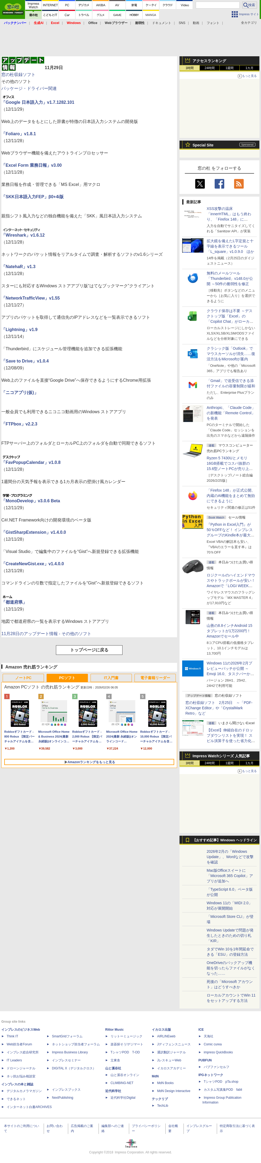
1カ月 (250, 68)
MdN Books (165, 1083)
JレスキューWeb (169, 1060)
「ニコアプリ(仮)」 (19, 392)
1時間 (190, 68)
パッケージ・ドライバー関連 (29, 88)
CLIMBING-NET (122, 1083)
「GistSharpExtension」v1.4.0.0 (33, 532)
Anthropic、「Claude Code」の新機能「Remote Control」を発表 (231, 412)
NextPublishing (62, 1098)
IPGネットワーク (210, 1075)
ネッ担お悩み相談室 (21, 1076)
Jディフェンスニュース (174, 1044)
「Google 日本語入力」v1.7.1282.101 (37, 102)
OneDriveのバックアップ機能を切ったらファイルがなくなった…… (231, 968)
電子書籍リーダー (155, 678)
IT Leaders (14, 1060)
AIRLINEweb (166, 1036)
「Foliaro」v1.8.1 (18, 134)
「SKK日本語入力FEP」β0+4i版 (32, 196)
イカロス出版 (161, 1029)
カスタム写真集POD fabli (223, 1090)
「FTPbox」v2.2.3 (19, 424)
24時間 (209, 68)
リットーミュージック (126, 1036)
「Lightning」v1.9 (19, 329)
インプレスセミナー (66, 1060)
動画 (196, 23)
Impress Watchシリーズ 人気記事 (221, 756)
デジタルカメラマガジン (24, 1091)
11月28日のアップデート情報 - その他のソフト (46, 633)
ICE (201, 1029)
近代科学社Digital (123, 1098)
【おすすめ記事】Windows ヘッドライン (225, 840)
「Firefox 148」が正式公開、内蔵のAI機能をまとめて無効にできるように (231, 495)
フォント (213, 23)
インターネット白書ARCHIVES (29, 1107)
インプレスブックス (66, 1090)
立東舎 (115, 1060)
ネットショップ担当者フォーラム (76, 1044)
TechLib (162, 1106)
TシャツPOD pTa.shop (221, 1082)
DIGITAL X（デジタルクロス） (74, 1068)
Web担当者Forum (19, 1044)
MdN (155, 1076)
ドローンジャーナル (21, 1068)
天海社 (208, 1036)
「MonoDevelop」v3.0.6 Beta (30, 501)
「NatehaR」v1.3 (18, 266)
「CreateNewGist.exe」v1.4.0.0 (32, 563)
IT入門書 (111, 678)
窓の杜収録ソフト (18, 74)
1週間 (230, 68)
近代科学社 (113, 1091)
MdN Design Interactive (173, 1091)
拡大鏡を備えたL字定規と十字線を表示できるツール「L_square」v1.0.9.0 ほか (230, 246)
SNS (182, 23)
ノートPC (23, 678)
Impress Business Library (70, 1052)
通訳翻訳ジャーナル (171, 1052)
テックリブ (160, 1099)
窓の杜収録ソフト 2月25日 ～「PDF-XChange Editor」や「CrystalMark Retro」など (218, 707)
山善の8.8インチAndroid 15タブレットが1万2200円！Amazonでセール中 (229, 630)
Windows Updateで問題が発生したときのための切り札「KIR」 (230, 935)
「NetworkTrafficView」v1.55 (30, 298)
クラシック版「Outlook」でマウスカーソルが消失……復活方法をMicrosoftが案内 (231, 353)
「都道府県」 (14, 602)
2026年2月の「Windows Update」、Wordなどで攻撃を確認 (230, 856)
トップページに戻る (89, 650)
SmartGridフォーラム (67, 1036)
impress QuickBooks (218, 1052)
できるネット (16, 1099)
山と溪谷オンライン (125, 1075)
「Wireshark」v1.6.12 (23, 235)
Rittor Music (114, 1029)
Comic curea (213, 1044)
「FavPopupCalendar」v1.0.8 (30, 462)
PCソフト (67, 678)
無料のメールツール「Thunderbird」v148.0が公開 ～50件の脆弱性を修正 (230, 278)
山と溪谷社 (113, 1068)
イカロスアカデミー (171, 1068)
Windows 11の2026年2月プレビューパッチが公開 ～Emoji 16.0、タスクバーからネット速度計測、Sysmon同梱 (230, 674)
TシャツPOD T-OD (125, 1052)
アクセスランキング (209, 61)
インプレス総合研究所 (23, 1052)
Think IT (12, 1036)
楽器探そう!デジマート (127, 1044)
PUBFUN (205, 1060)
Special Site (203, 145)
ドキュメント (161, 23)
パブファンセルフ (216, 1067)
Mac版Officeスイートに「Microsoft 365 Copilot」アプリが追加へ (230, 875)
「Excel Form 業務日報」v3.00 (31, 165)
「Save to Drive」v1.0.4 (25, 361)
